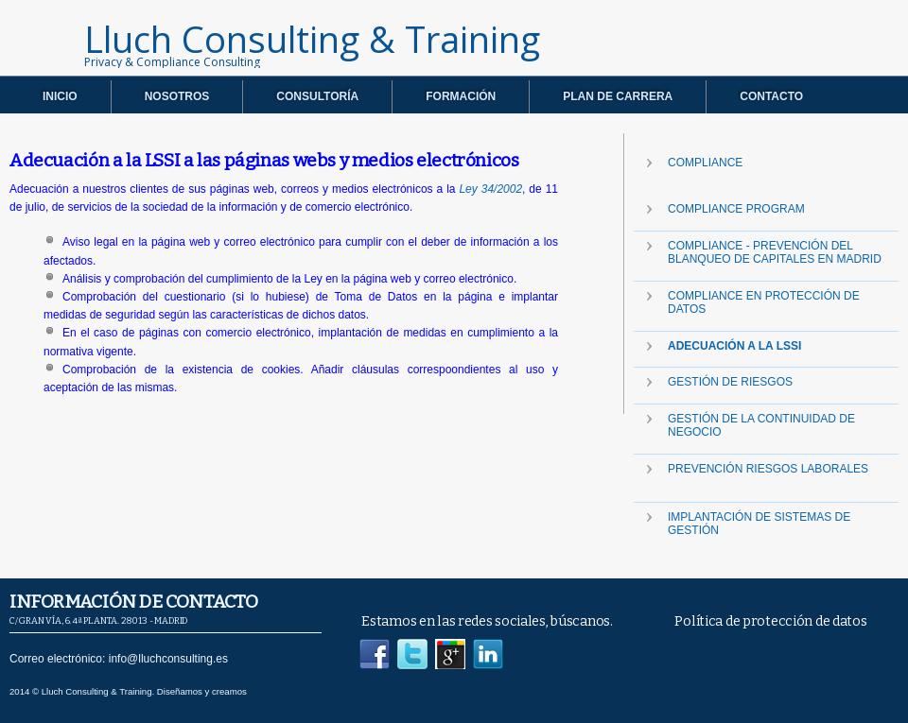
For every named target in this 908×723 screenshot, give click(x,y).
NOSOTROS (177, 96)
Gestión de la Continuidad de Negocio (761, 425)
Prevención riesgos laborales (768, 468)
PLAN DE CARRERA (617, 96)
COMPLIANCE (705, 162)
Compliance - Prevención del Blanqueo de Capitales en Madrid (775, 252)
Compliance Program (736, 208)
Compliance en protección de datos (764, 302)
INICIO (60, 96)
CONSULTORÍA (317, 96)
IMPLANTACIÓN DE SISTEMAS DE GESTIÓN (759, 523)
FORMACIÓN (461, 96)
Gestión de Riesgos (730, 381)
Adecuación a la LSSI (734, 346)
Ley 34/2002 (490, 189)
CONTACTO (771, 96)
